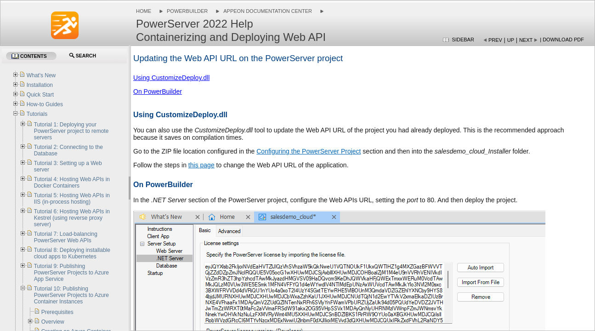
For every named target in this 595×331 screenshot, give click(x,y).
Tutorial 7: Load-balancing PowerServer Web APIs (65, 237)
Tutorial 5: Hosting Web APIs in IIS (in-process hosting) (72, 198)
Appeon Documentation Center (267, 11)
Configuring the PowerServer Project (308, 151)
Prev (495, 40)
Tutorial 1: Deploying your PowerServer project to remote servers (71, 131)
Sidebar (463, 39)
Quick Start (40, 94)
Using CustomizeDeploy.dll (171, 77)
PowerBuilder (187, 11)
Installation (40, 85)
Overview (52, 322)
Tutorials (37, 114)
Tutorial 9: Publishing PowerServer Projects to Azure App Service (71, 272)
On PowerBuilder (157, 91)
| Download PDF (562, 39)
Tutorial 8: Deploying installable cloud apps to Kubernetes (72, 253)
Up (510, 40)
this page (201, 165)
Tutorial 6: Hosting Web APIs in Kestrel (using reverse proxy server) (72, 218)
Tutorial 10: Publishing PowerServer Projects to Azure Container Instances (71, 295)
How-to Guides (45, 104)
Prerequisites (57, 312)
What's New (41, 75)
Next (526, 40)
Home (143, 11)
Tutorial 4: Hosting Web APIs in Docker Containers (72, 182)
